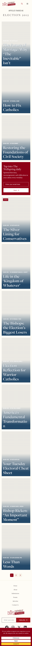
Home (15, 586)
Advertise (15, 601)
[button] (22, 4)
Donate (15, 597)
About (15, 590)
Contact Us (15, 605)
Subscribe (22, 620)
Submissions (15, 593)
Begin (15, 190)
